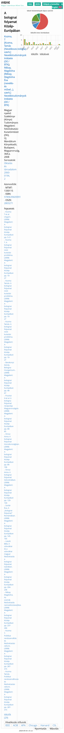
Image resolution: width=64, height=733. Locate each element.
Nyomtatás (41, 728)
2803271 (8, 203)
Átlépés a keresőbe (51, 4)
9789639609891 (12, 197)
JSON (38, 4)
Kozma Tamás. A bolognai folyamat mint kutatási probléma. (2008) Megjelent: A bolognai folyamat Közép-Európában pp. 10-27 (9, 299)
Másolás (54, 728)
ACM (15, 725)
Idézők (34, 54)
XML (30, 4)
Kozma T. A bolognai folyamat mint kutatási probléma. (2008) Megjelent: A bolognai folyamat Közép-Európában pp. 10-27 (9, 259)
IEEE (7, 725)
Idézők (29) (7, 716)
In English (57, 6)
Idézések (44, 54)
